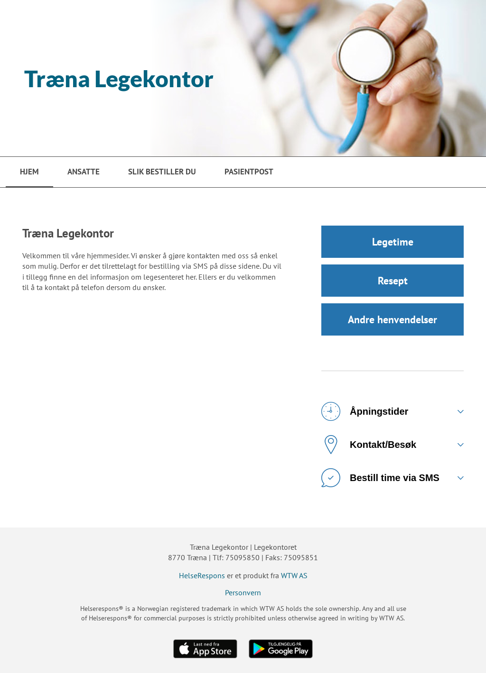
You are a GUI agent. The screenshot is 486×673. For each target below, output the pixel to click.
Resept (393, 280)
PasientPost (248, 171)
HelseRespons (202, 575)
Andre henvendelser (392, 319)
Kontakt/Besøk (368, 444)
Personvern (243, 592)
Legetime (392, 241)
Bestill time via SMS (380, 477)
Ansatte (83, 171)
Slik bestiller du (162, 171)
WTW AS (294, 575)
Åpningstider (364, 411)
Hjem (29, 171)
